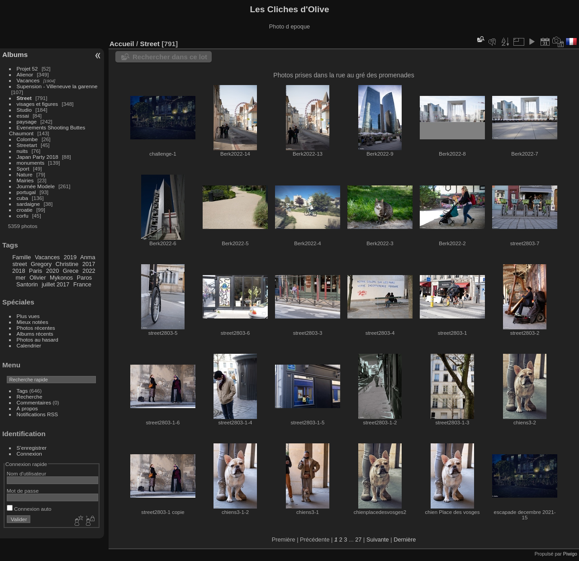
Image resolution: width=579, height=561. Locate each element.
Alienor (25, 74)
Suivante (377, 539)
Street (24, 98)
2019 (70, 257)
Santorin (27, 284)
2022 (88, 270)
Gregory (41, 264)
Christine (67, 264)
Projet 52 (27, 68)
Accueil (121, 44)
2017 (88, 264)
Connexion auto (29, 509)
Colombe (27, 139)
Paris (35, 270)
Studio (24, 110)
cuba (22, 198)
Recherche (30, 396)
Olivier (37, 277)
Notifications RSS (37, 414)
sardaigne (28, 204)
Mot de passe (23, 491)
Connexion (29, 453)
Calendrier (29, 345)
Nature (25, 174)
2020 (52, 270)
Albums (15, 54)
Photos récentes (36, 328)
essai (23, 116)
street (19, 264)
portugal (26, 192)
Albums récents (35, 334)
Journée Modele (36, 186)
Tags (22, 391)
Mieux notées (32, 322)
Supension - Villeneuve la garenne (57, 86)
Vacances (28, 80)
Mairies (25, 180)
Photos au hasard (37, 339)
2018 (18, 270)
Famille (21, 257)
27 (358, 539)
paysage (27, 121)
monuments (30, 163)
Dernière (405, 539)
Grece (71, 270)
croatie (25, 210)
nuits (22, 151)
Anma (87, 257)
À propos (27, 408)
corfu (22, 216)
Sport (23, 168)
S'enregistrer (32, 448)
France (82, 284)
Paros (84, 277)
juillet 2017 (55, 284)
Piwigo (570, 553)
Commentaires (34, 402)
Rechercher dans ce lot (170, 57)
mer (21, 277)
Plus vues (28, 316)
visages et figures (37, 104)
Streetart (27, 145)
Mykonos (61, 277)
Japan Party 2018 (37, 157)
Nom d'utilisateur (26, 473)
